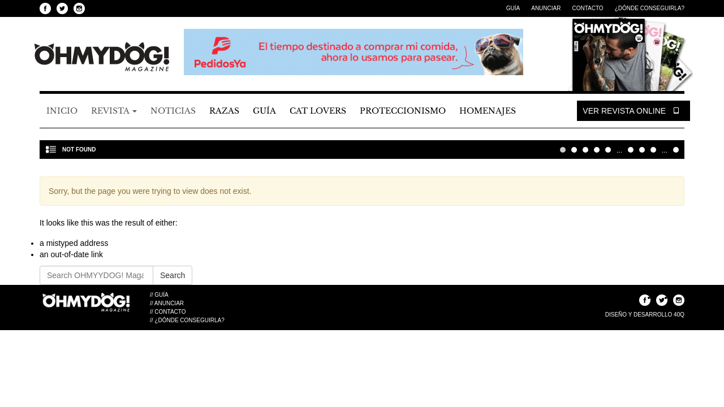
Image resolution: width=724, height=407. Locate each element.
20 (642, 150)
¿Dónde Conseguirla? (649, 8)
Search (172, 275)
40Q (679, 314)
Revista (114, 111)
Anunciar (546, 8)
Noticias (173, 111)
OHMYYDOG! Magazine (102, 57)
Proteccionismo (403, 111)
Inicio (61, 111)
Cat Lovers (318, 111)
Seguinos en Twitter (62, 8)
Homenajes (487, 111)
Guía (513, 8)
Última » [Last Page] (676, 150)
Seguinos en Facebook (45, 8)
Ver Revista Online (633, 110)
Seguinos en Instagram (79, 8)
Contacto (587, 8)
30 (653, 150)
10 (631, 150)
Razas (224, 111)
